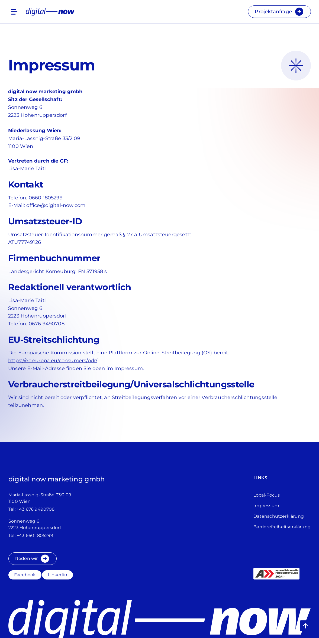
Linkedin (57, 574)
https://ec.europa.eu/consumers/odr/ (52, 361)
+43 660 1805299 (35, 535)
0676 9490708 (47, 324)
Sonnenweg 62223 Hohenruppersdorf (34, 524)
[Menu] (14, 12)
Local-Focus (266, 495)
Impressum (266, 505)
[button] (305, 625)
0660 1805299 (46, 198)
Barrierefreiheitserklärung (282, 526)
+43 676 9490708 (36, 509)
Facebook (25, 574)
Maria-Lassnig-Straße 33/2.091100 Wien (39, 498)
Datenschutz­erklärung (278, 516)
